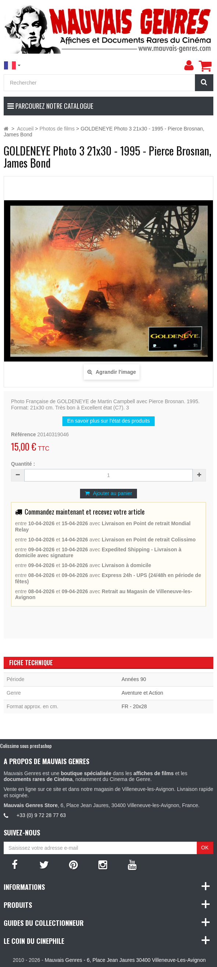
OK (205, 847)
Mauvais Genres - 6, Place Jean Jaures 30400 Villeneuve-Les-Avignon (125, 960)
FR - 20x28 (134, 706)
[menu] (189, 65)
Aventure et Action (142, 693)
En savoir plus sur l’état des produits (108, 421)
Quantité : (23, 464)
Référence (23, 434)
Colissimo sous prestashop (26, 745)
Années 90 (134, 679)
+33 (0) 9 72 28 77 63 (41, 815)
